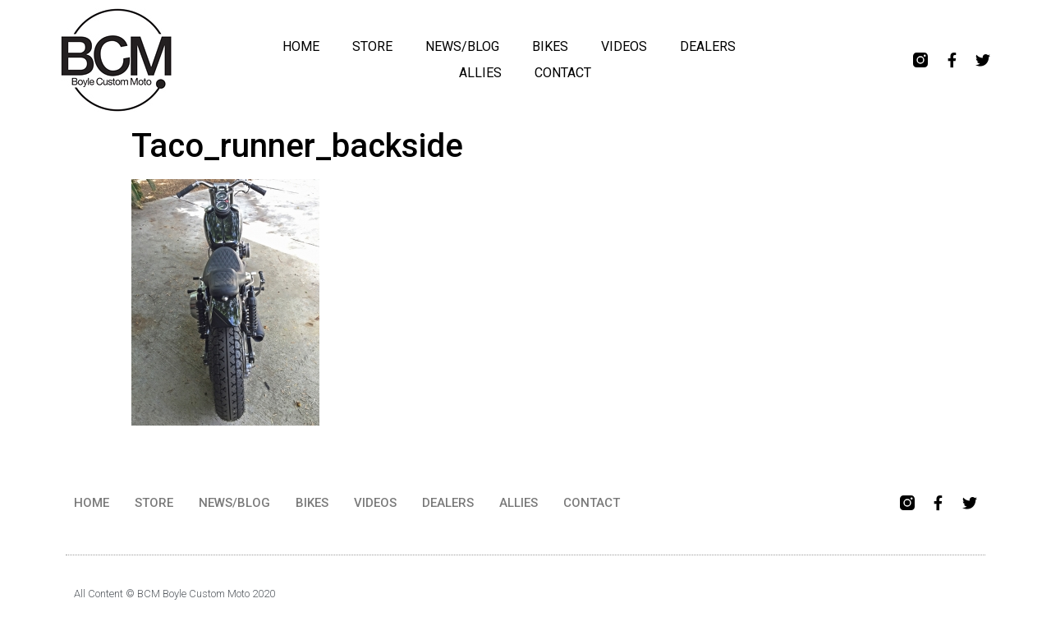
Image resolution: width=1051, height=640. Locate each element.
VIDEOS (624, 46)
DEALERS (708, 46)
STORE (372, 46)
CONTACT (563, 73)
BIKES (550, 46)
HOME (300, 46)
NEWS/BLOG (462, 46)
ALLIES (480, 73)
